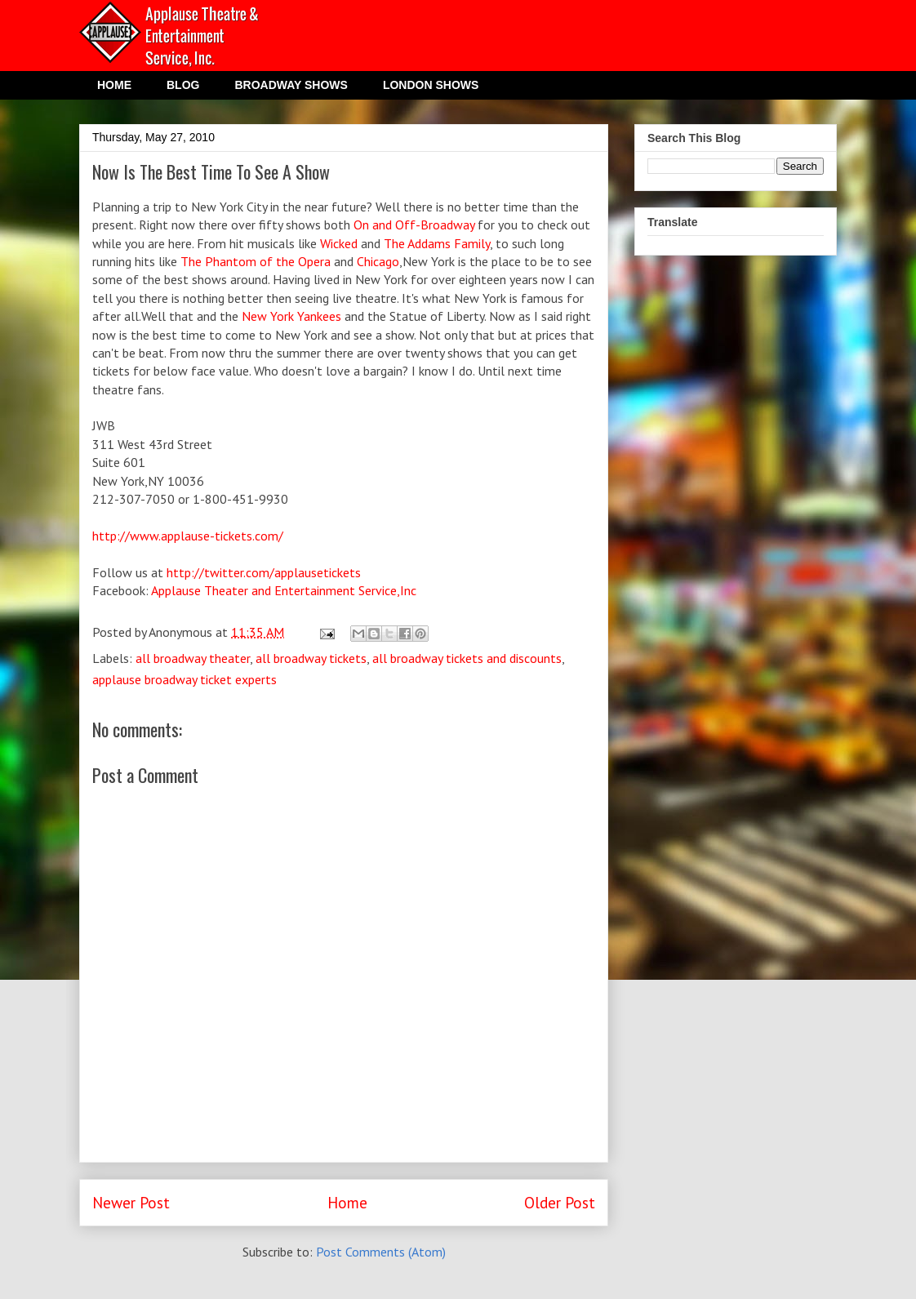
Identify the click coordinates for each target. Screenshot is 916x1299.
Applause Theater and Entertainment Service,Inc (283, 590)
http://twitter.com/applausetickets (264, 572)
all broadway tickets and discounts (467, 658)
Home (347, 1202)
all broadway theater (193, 658)
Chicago (378, 261)
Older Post (559, 1202)
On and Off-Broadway (414, 224)
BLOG (183, 84)
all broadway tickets (311, 658)
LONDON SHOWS (430, 84)
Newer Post (131, 1202)
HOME (114, 84)
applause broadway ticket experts (184, 679)
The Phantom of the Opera (255, 261)
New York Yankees (291, 316)
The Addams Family (437, 243)
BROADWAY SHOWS (290, 84)
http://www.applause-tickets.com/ (187, 535)
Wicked (340, 243)
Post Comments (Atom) (381, 1251)
